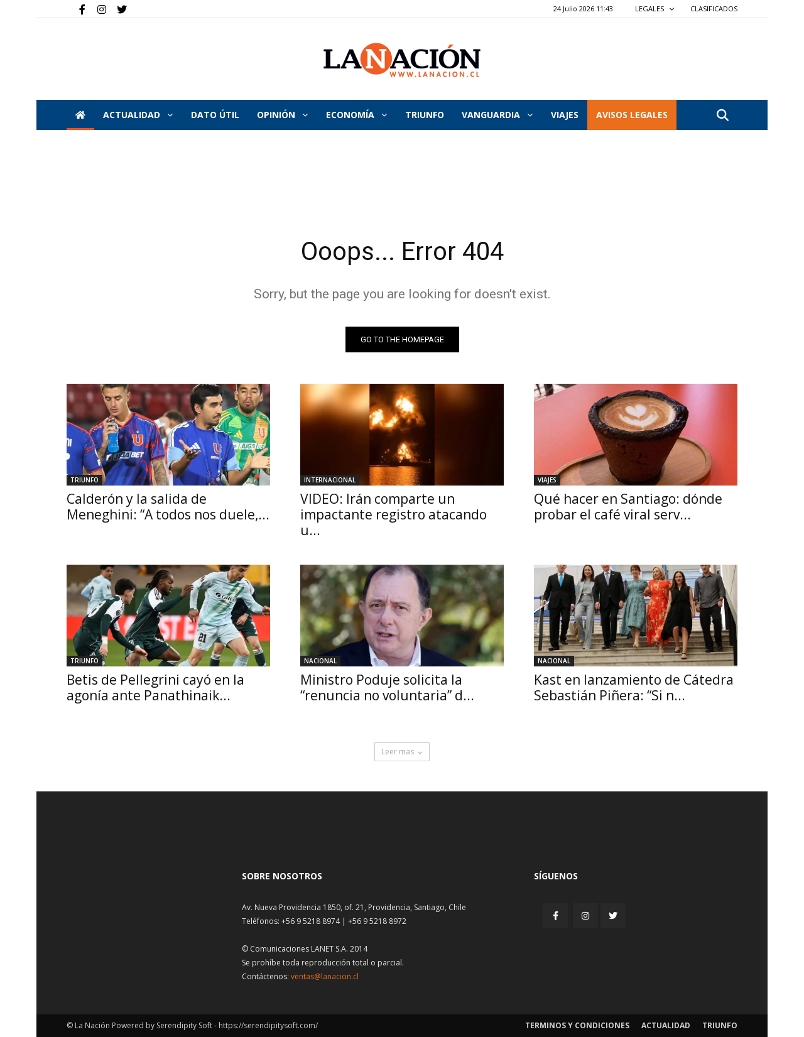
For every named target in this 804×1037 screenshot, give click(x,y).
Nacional (320, 660)
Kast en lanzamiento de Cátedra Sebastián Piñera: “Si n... (634, 687)
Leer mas (402, 751)
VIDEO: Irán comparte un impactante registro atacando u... (393, 514)
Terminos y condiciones (577, 1025)
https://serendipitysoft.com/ (268, 1025)
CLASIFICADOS (713, 8)
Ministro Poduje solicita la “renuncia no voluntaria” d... (387, 687)
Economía (356, 115)
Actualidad (138, 115)
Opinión (282, 115)
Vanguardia (497, 115)
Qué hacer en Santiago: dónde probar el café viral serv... (628, 506)
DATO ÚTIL (215, 115)
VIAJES (565, 115)
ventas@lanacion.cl (325, 976)
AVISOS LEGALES (632, 115)
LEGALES (655, 8)
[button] (722, 116)
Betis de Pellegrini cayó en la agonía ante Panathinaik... (155, 687)
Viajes (547, 479)
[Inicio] (80, 115)
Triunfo (424, 115)
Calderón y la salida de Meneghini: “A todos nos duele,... (168, 506)
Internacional (330, 479)
